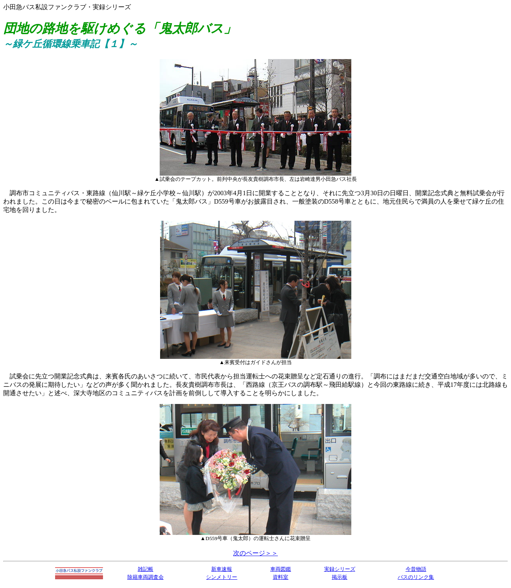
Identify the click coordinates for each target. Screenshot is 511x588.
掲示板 (339, 577)
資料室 (280, 577)
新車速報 (221, 569)
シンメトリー (221, 577)
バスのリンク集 (416, 577)
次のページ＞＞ (255, 553)
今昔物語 (416, 569)
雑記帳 (145, 569)
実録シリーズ (339, 569)
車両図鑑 (280, 569)
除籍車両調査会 (145, 577)
